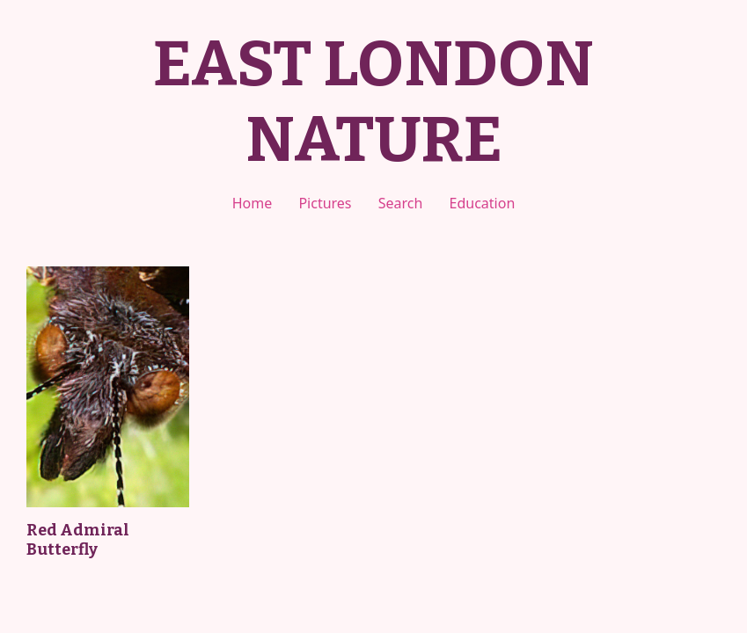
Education (483, 203)
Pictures (324, 203)
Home (252, 203)
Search (400, 203)
